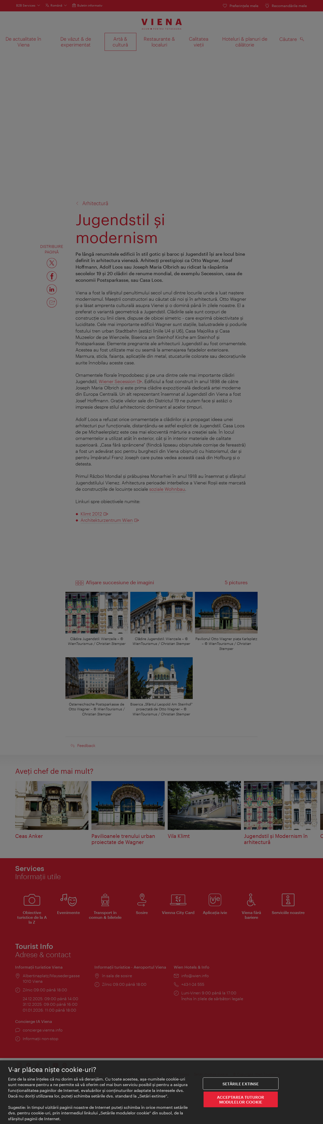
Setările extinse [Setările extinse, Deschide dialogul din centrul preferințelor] (240, 1083)
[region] (161, 1092)
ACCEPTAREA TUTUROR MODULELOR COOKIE (240, 1099)
